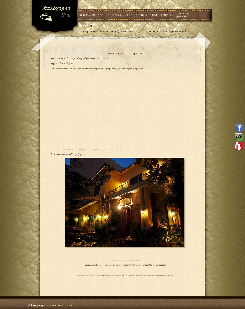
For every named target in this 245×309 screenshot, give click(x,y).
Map (129, 14)
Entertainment (115, 14)
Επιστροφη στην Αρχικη (183, 15)
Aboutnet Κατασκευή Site (50, 305)
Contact (166, 14)
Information (87, 14)
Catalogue (141, 14)
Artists (154, 14)
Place (100, 14)
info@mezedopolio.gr (178, 31)
